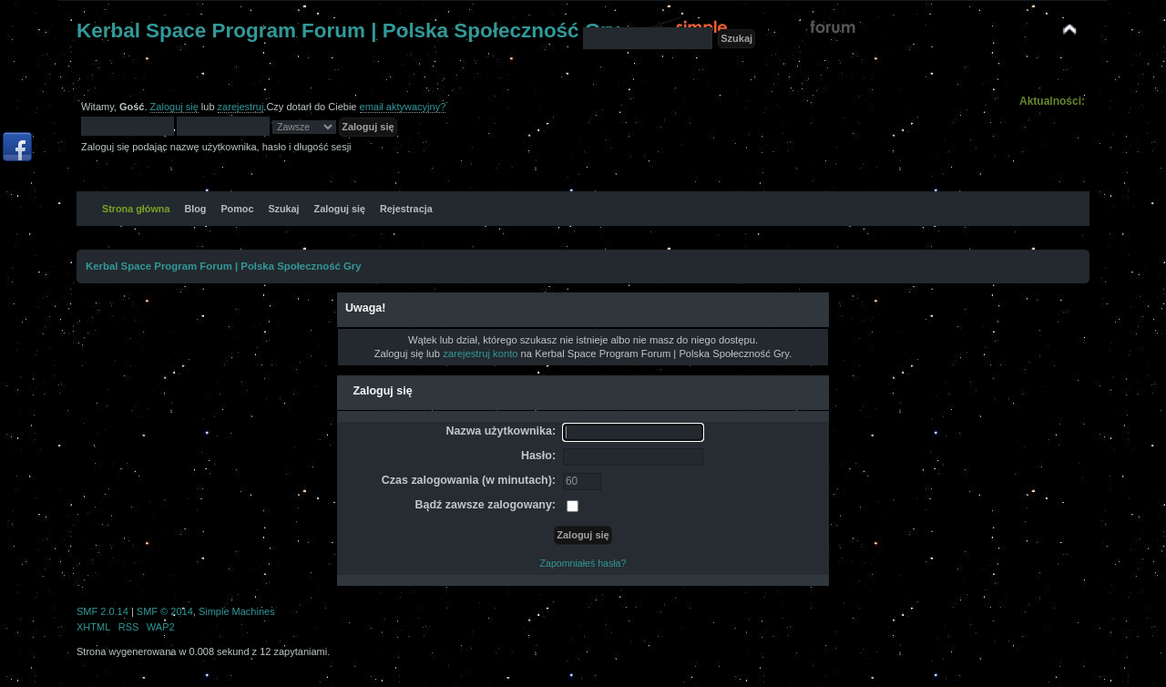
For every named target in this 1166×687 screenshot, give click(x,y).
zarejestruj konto (480, 353)
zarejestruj (241, 106)
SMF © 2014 (165, 611)
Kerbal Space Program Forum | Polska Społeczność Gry (348, 30)
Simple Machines (237, 611)
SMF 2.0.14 (102, 611)
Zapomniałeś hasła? (583, 563)
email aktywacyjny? (403, 106)
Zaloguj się (174, 106)
